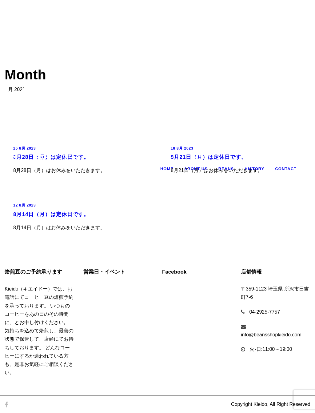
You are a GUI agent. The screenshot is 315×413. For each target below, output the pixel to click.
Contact (286, 168)
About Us (196, 168)
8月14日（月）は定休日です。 (51, 214)
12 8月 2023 (24, 205)
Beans (226, 168)
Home (166, 168)
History (254, 168)
